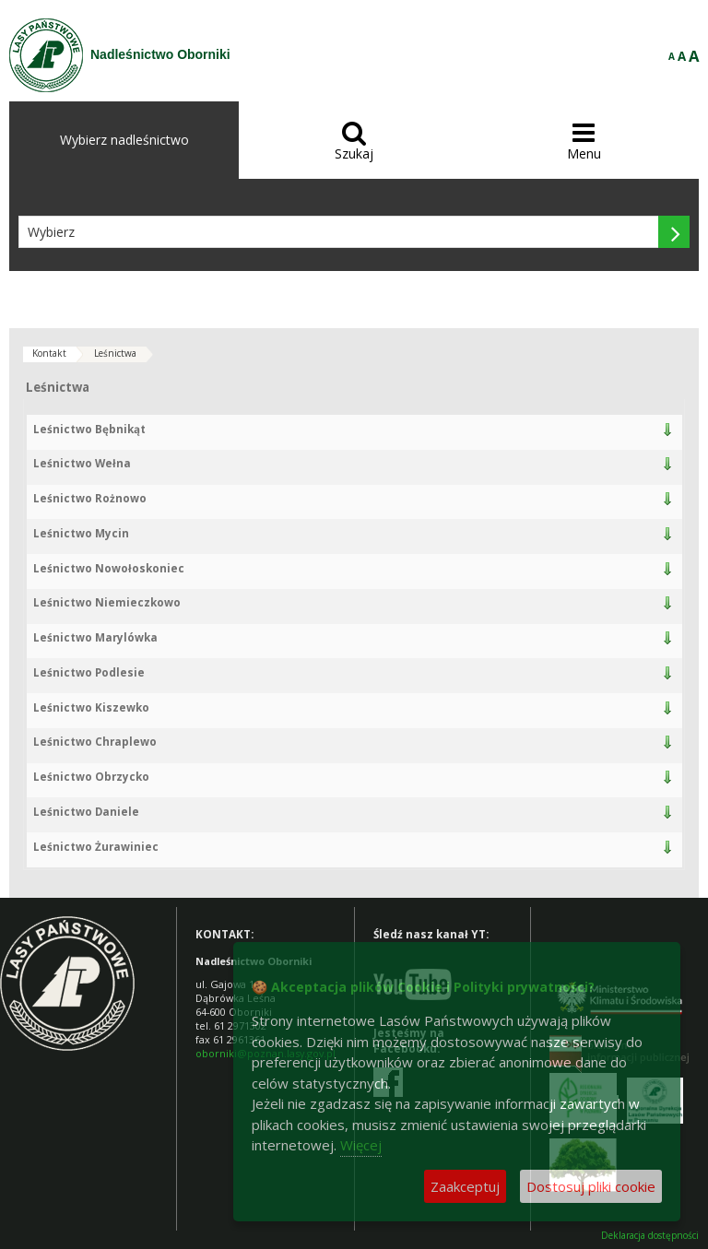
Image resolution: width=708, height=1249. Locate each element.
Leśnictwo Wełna (82, 463)
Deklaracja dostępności (650, 1236)
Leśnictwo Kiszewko (91, 707)
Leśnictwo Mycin (81, 533)
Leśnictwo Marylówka (95, 637)
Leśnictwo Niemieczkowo (107, 602)
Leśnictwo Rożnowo (90, 498)
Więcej (361, 1145)
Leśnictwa (115, 353)
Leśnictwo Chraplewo (95, 741)
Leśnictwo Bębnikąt (89, 429)
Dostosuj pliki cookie (590, 1186)
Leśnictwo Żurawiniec (96, 847)
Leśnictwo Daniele (86, 812)
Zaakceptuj (465, 1186)
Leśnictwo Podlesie (89, 672)
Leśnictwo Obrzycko (91, 777)
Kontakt (49, 353)
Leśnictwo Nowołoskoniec (108, 568)
